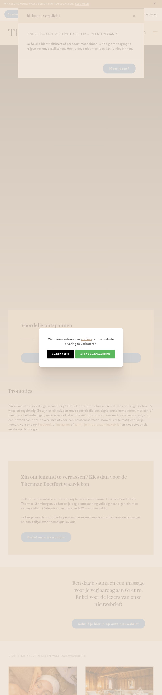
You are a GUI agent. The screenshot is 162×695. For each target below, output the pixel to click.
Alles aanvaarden (95, 354)
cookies (86, 339)
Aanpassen (60, 354)
